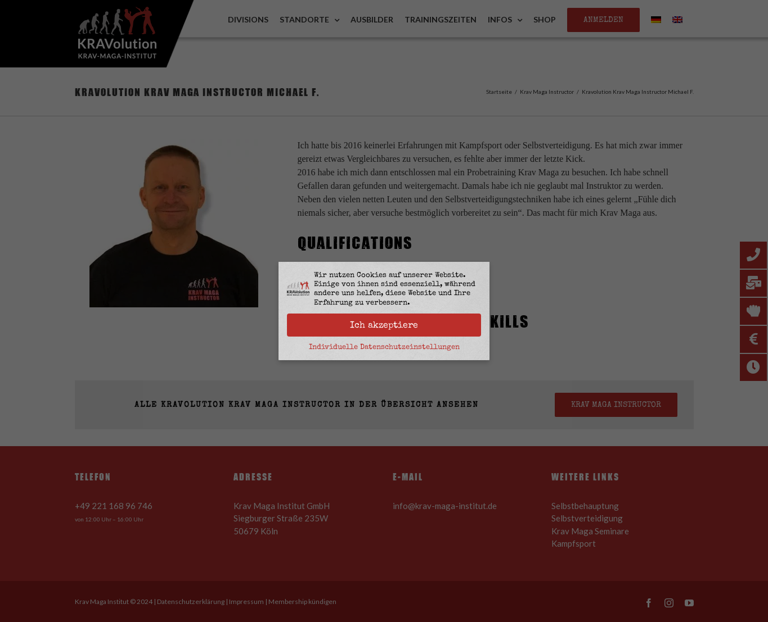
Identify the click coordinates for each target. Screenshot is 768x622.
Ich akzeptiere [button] (384, 325)
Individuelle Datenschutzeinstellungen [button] (384, 346)
